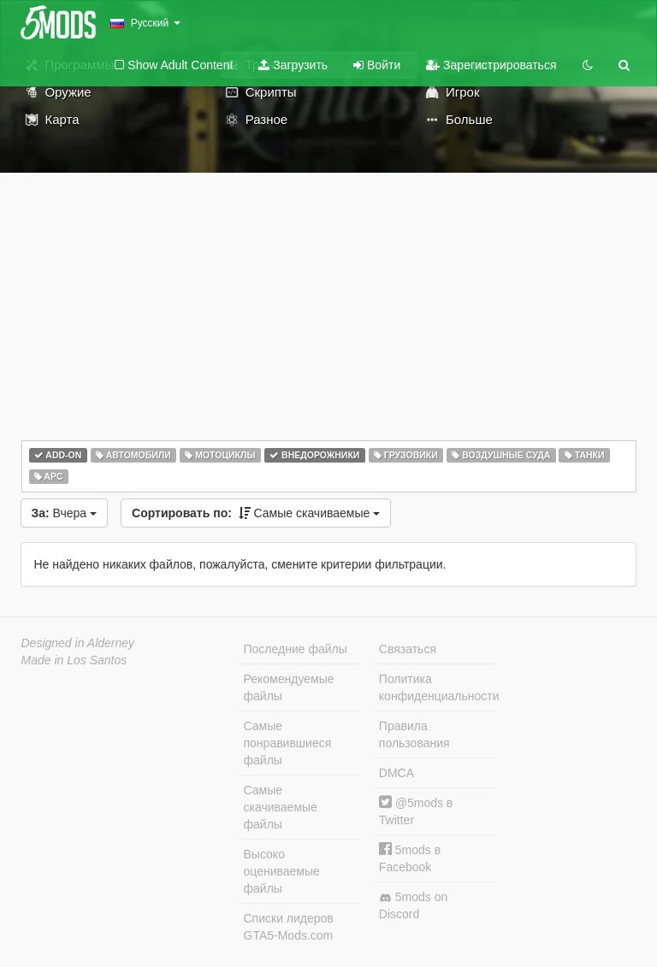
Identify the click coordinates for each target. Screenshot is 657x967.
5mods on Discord (413, 905)
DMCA (396, 773)
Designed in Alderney (78, 643)
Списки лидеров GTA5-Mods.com (289, 926)
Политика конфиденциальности (437, 687)
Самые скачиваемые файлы (280, 807)
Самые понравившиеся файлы (288, 743)
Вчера (65, 513)
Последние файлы (295, 649)
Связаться (407, 649)
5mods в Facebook (410, 858)
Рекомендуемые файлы (289, 687)
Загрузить (293, 65)
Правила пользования (414, 734)
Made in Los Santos (74, 660)
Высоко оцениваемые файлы (282, 871)
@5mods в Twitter (416, 811)
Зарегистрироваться (491, 65)
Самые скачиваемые (256, 513)
